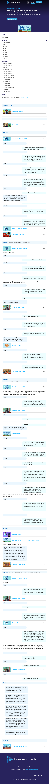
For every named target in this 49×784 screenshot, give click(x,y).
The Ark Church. (24, 97)
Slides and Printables (25, 63)
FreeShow (40, 775)
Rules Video (25, 67)
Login (32, 2)
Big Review (5, 56)
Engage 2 (5, 50)
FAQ (18, 766)
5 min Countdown (25, 83)
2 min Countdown (25, 79)
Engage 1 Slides (17, 345)
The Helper (17, 8)
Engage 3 (5, 54)
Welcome (5, 46)
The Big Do (25, 89)
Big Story (5, 52)
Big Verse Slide (16, 433)
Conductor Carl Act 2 (25, 73)
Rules (4, 44)
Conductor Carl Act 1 (25, 71)
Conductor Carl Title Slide (25, 77)
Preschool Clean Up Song (25, 87)
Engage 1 (5, 48)
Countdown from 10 (7, 42)
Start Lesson (12, 19)
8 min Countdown (25, 85)
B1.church (34, 775)
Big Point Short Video (25, 69)
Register (39, 2)
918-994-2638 (18, 769)
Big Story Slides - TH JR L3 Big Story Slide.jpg (25, 540)
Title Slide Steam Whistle (25, 75)
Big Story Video (25, 81)
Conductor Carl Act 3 (25, 65)
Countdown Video (25, 91)
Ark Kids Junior (10, 8)
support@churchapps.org (32, 769)
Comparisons (23, 766)
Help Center (29, 766)
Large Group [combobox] (5, 37)
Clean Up (5, 58)
